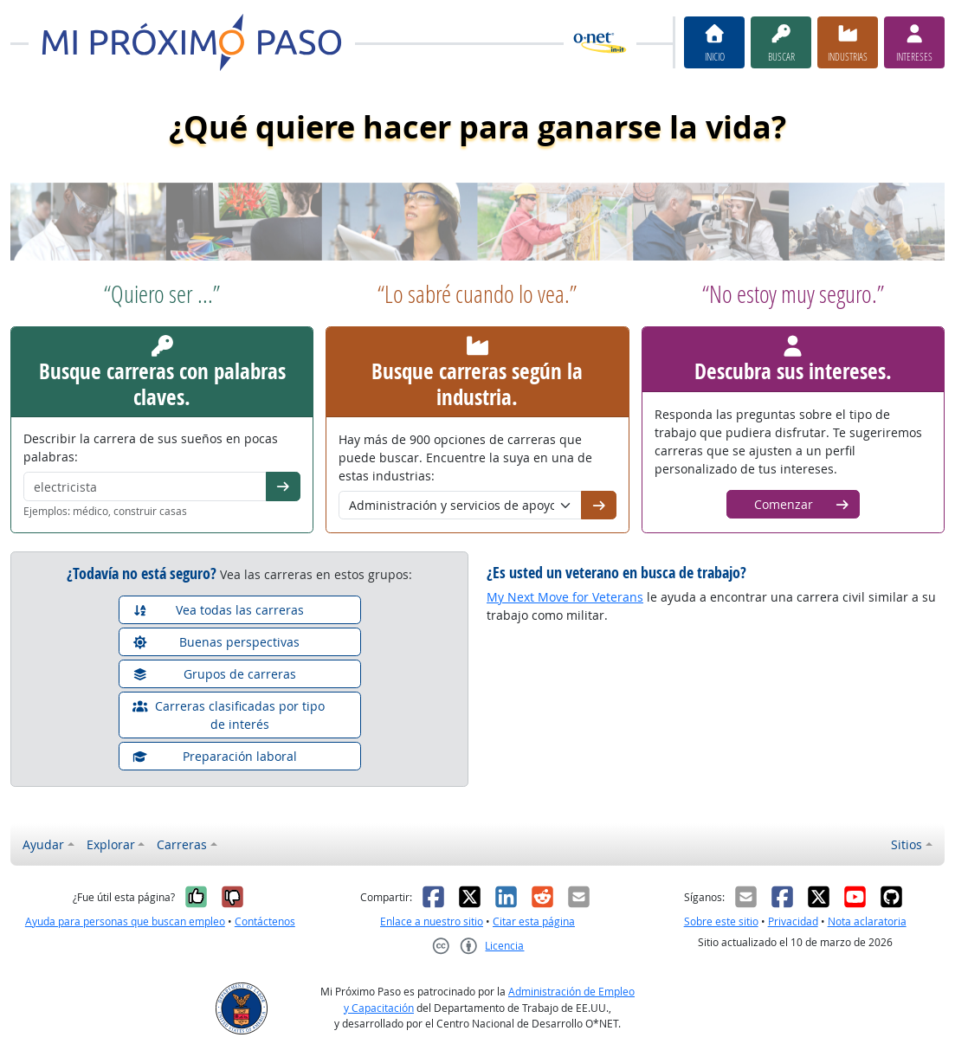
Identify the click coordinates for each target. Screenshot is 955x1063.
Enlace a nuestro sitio (431, 921)
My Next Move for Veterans (565, 597)
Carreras (182, 844)
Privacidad (793, 921)
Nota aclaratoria (867, 921)
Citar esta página (534, 921)
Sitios (906, 844)
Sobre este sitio (721, 921)
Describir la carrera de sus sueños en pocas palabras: (150, 447)
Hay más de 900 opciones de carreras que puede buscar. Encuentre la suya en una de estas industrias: (465, 457)
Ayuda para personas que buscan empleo (125, 921)
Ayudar (43, 844)
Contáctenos (265, 921)
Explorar (111, 844)
